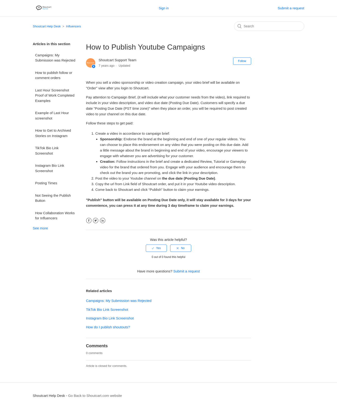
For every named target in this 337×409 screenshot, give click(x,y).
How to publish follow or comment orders (53, 75)
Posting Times (46, 183)
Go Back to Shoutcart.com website (95, 396)
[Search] (269, 26)
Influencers (73, 26)
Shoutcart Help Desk (47, 26)
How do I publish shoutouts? (108, 327)
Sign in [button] (164, 8)
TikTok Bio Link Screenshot (47, 150)
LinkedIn (103, 221)
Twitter (96, 221)
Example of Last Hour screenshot (52, 115)
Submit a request (291, 8)
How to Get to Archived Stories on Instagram (53, 133)
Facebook (89, 221)
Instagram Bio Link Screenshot (49, 168)
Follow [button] (242, 61)
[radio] (156, 248)
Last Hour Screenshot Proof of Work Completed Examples (54, 95)
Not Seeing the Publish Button (53, 198)
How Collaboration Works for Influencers (55, 215)
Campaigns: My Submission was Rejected (55, 57)
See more (40, 228)
